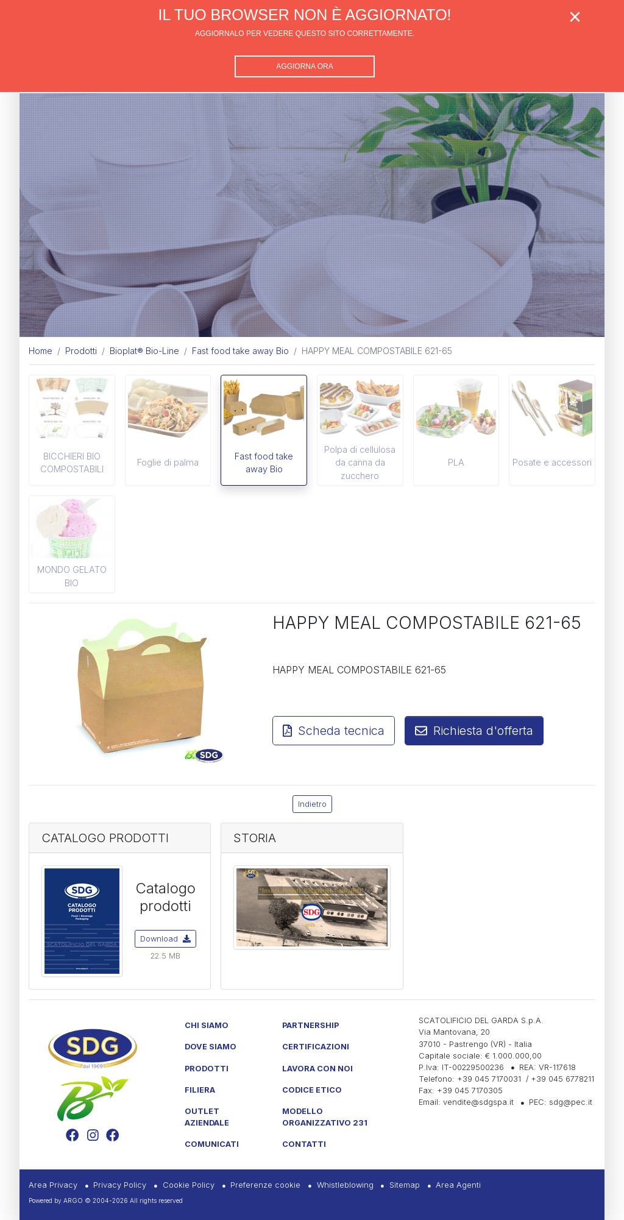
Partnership (310, 1025)
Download (165, 938)
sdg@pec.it (570, 1102)
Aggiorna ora (304, 66)
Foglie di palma (168, 462)
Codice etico (312, 1089)
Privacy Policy (119, 1185)
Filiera (200, 1089)
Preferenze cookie (265, 1185)
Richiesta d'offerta (474, 730)
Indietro (312, 804)
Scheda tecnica (334, 730)
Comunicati (212, 1144)
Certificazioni (315, 1046)
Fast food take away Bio (264, 463)
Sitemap (404, 1185)
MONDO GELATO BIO (72, 576)
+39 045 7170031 (489, 1078)
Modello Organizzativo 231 (324, 1117)
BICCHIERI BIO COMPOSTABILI (72, 463)
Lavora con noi (317, 1068)
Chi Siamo (207, 1025)
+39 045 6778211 (562, 1078)
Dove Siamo (210, 1046)
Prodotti (207, 1068)
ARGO (73, 1200)
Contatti (304, 1144)
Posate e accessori (552, 462)
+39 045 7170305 (470, 1090)
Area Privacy (53, 1185)
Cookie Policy (188, 1185)
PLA (456, 462)
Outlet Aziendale (207, 1117)
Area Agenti (458, 1185)
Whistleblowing (345, 1185)
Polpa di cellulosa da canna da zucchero (359, 462)
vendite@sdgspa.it (478, 1102)
